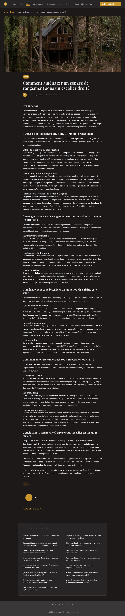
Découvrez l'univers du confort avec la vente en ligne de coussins (83, 544)
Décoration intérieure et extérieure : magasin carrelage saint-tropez (40, 559)
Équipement (51, 4)
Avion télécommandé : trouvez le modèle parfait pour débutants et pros (81, 581)
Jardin (68, 4)
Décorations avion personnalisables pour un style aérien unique (40, 588)
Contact (70, 605)
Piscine (84, 4)
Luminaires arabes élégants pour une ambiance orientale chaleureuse (37, 581)
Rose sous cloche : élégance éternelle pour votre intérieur (82, 551)
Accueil (14, 4)
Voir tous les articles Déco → (34, 509)
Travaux (92, 4)
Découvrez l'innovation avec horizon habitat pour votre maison (83, 559)
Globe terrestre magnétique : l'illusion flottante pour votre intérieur (38, 551)
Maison (76, 4)
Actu (21, 4)
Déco (28, 4)
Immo (61, 4)
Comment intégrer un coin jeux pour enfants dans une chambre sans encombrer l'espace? (40, 544)
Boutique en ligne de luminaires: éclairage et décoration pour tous (40, 566)
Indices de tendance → (110, 4)
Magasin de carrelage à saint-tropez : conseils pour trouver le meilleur (83, 536)
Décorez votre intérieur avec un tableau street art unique (41, 536)
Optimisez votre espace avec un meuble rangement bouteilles (81, 566)
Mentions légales (58, 605)
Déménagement (38, 4)
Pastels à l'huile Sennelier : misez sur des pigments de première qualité (82, 574)
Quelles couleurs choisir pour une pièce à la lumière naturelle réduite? (40, 574)
